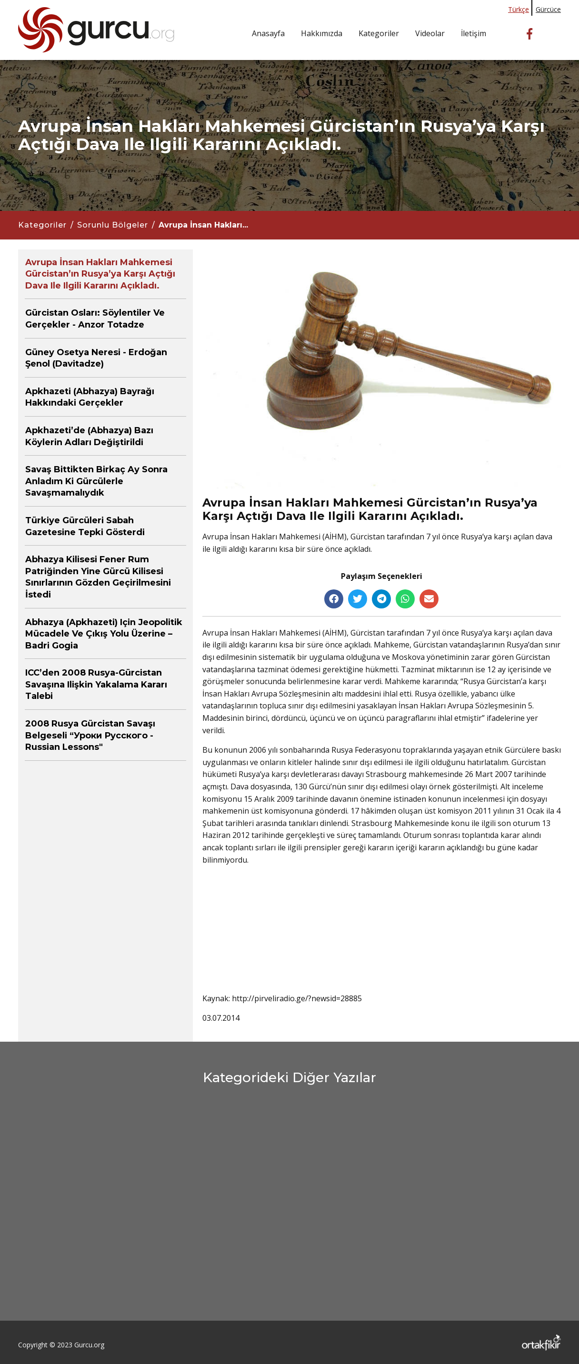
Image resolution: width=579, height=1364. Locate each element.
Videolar (430, 33)
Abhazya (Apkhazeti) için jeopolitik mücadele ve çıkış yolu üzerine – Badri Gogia (103, 634)
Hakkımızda (321, 33)
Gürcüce (548, 9)
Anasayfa (268, 33)
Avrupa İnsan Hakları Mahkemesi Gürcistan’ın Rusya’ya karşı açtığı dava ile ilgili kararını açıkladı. (100, 274)
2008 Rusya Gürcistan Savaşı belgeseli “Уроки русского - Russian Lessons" (90, 735)
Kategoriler (379, 33)
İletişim (473, 33)
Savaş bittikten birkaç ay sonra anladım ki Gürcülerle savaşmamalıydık (96, 481)
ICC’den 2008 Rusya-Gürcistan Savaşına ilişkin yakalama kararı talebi (96, 684)
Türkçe (518, 9)
